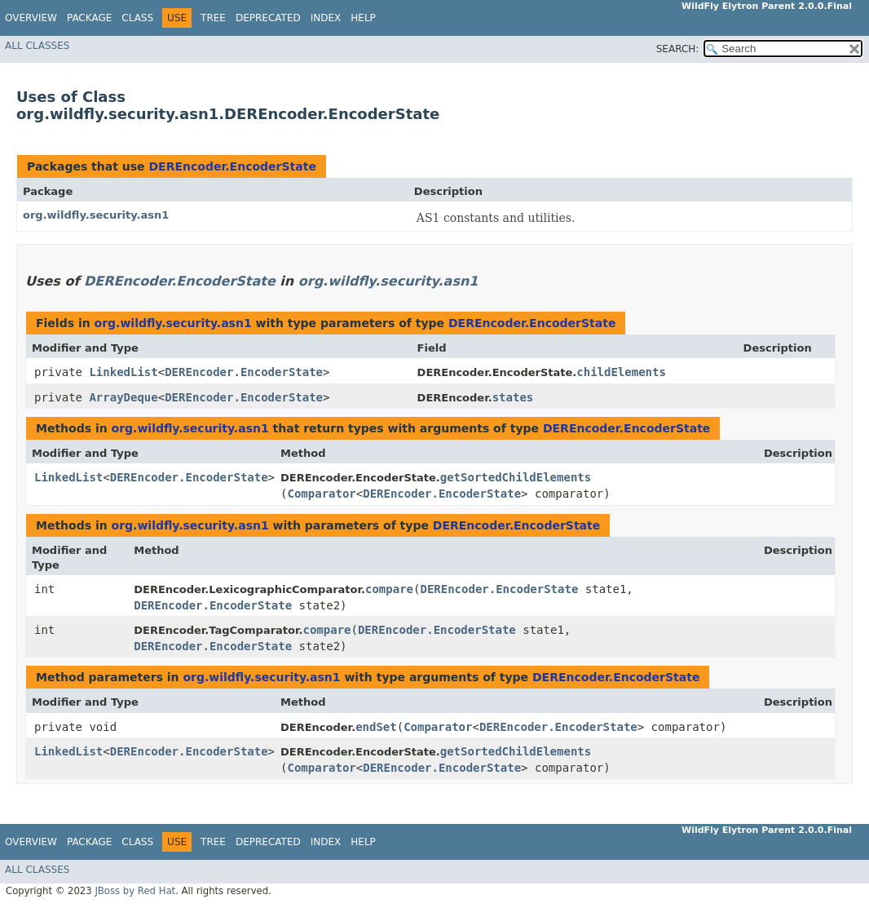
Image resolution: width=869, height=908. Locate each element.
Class (137, 18)
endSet (376, 726)
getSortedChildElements (515, 477)
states (513, 397)
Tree (213, 18)
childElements (621, 372)
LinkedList (123, 372)
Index (326, 18)
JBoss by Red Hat (135, 891)
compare (389, 589)
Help (363, 18)
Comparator (321, 493)
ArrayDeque (123, 397)
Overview (31, 18)
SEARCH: (677, 49)
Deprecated (268, 18)
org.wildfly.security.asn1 (96, 215)
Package (89, 18)
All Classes (37, 45)
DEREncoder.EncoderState (231, 166)
